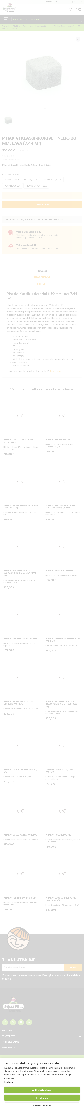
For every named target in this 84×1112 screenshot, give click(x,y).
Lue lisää (8, 1082)
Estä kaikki (42, 1097)
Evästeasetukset (42, 1105)
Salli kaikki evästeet (42, 1090)
